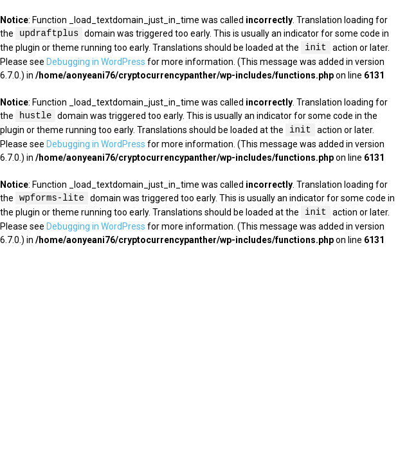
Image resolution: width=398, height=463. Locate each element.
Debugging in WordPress (95, 62)
